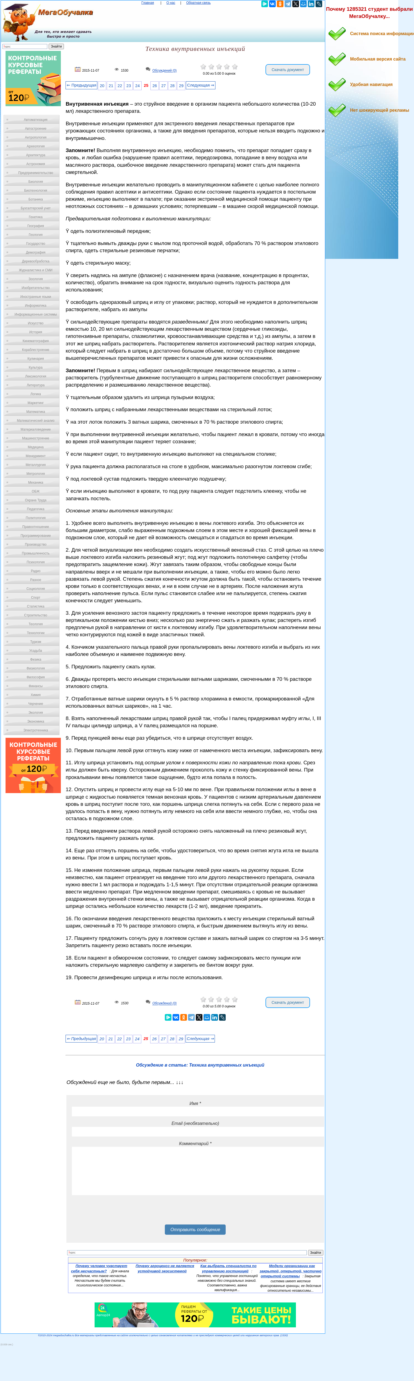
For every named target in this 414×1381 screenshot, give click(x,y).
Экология (35, 713)
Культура (36, 367)
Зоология (35, 279)
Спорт (35, 598)
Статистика (35, 606)
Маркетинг (36, 403)
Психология (36, 562)
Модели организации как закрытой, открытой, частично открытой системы (291, 1271)
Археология (36, 146)
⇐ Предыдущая (81, 85)
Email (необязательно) (195, 1123)
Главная (147, 3)
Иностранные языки (35, 297)
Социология (36, 589)
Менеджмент (36, 456)
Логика (35, 394)
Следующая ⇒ (200, 85)
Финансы (36, 686)
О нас (170, 3)
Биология (35, 182)
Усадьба (35, 651)
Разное (35, 580)
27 (163, 86)
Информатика (35, 306)
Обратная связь (198, 3)
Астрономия (35, 164)
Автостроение (35, 129)
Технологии (36, 633)
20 (102, 86)
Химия (36, 695)
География (35, 226)
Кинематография (36, 341)
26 (154, 86)
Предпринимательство (35, 173)
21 (111, 86)
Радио (36, 571)
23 (128, 86)
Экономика (35, 721)
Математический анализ (35, 421)
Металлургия (36, 465)
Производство (35, 544)
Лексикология (35, 376)
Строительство (35, 615)
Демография (36, 252)
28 (172, 86)
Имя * (195, 1103)
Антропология (35, 137)
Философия (36, 677)
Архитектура (35, 155)
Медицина (35, 447)
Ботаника (35, 199)
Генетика (36, 217)
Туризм (35, 642)
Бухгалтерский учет (36, 208)
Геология (36, 235)
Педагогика (36, 509)
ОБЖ (36, 491)
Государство (35, 244)
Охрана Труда (35, 500)
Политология (36, 518)
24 (137, 86)
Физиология (36, 668)
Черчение (35, 704)
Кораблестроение (36, 350)
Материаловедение (36, 429)
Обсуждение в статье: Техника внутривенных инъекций (200, 1065)
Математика (35, 412)
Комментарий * (195, 1143)
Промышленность (36, 553)
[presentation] (114, 1212)
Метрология (36, 474)
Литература (36, 385)
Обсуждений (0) (164, 71)
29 (181, 86)
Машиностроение (35, 438)
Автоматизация (35, 120)
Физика (35, 659)
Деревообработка (36, 261)
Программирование (35, 536)
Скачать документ (288, 69)
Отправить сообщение (195, 1229)
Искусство (35, 323)
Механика (35, 482)
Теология (35, 624)
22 (120, 86)
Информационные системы (35, 314)
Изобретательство (36, 288)
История (35, 332)
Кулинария (35, 359)
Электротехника (35, 730)
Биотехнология (35, 190)
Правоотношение (35, 527)
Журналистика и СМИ (35, 270)
